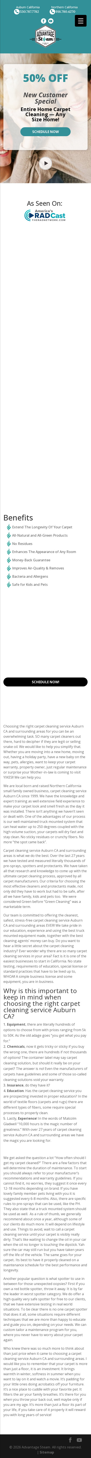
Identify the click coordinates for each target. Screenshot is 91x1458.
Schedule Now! (45, 682)
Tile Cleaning (45, 442)
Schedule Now (45, 131)
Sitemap (47, 1452)
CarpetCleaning (46, 293)
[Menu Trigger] (81, 21)
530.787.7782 (29, 11)
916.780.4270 (65, 11)
